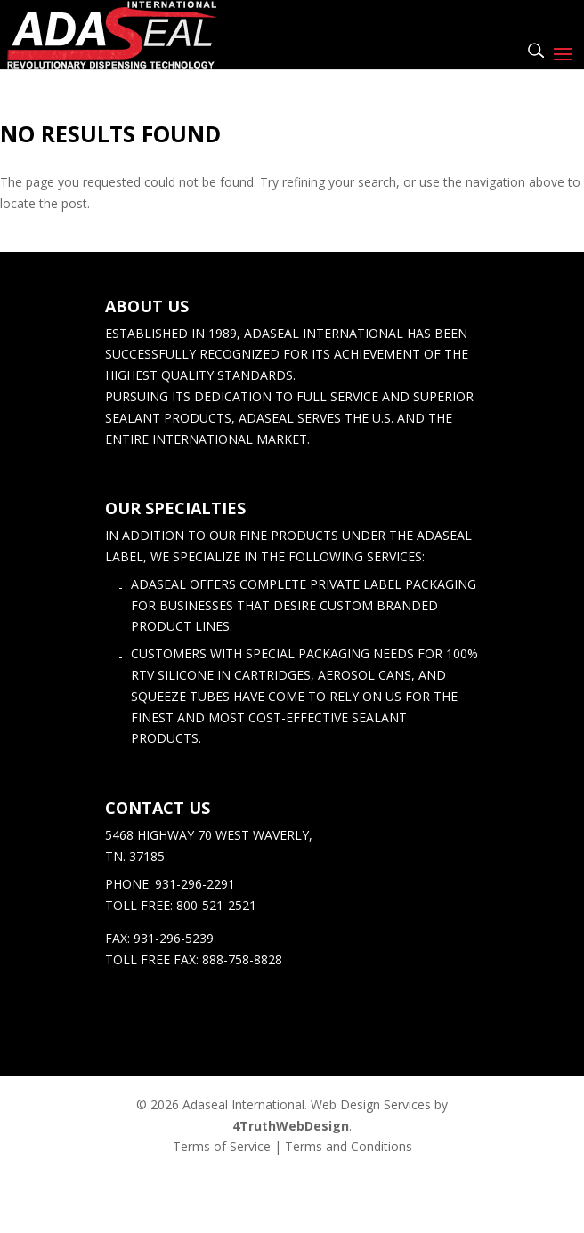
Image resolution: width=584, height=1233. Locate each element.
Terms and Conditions (348, 1146)
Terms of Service (222, 1146)
